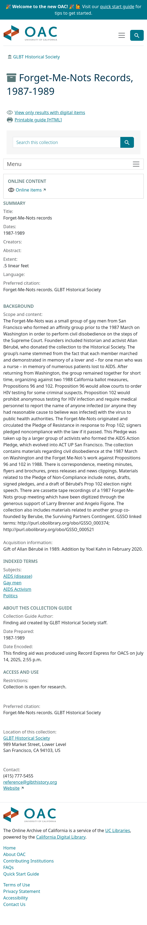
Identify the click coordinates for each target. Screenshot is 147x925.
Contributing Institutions (28, 861)
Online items (29, 190)
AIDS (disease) (17, 576)
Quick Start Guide (21, 874)
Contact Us (14, 904)
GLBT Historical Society (36, 57)
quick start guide (117, 7)
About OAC (14, 854)
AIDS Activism (17, 589)
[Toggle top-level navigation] (121, 35)
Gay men (12, 583)
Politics (10, 596)
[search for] (67, 142)
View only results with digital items (50, 112)
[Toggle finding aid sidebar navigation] (73, 164)
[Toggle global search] (137, 35)
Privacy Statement (21, 891)
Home (9, 848)
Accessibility (15, 898)
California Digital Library (60, 837)
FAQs (8, 867)
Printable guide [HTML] (38, 120)
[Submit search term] (127, 142)
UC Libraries (117, 830)
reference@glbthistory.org (30, 782)
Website (11, 788)
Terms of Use (16, 885)
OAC (30, 33)
